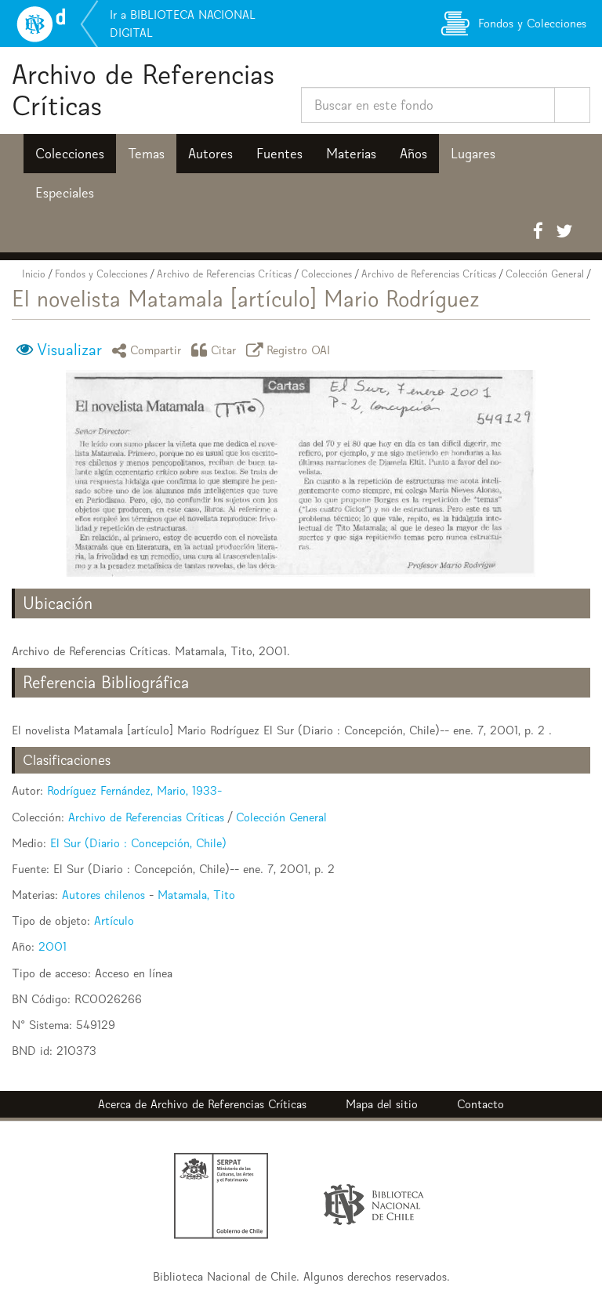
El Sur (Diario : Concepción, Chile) (138, 842)
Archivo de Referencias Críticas (143, 89)
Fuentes (279, 153)
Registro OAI (290, 350)
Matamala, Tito (196, 894)
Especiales (64, 192)
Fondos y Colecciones (101, 274)
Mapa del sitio (382, 1103)
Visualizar (69, 349)
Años (413, 153)
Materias (351, 153)
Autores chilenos (103, 894)
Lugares (473, 153)
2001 (52, 946)
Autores (210, 153)
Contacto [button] (480, 1103)
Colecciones (69, 153)
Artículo (114, 920)
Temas (146, 153)
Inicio (33, 274)
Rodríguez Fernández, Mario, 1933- (134, 790)
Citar (216, 350)
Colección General (545, 274)
